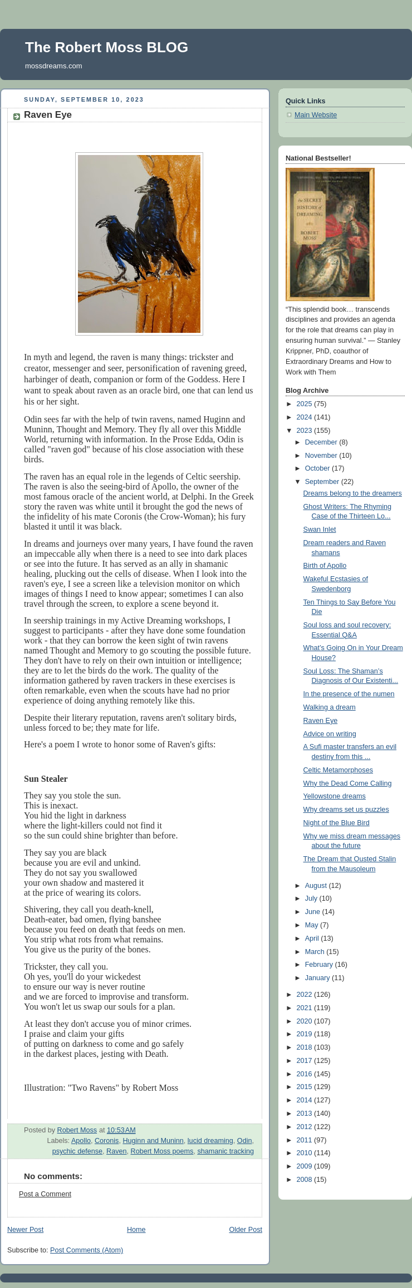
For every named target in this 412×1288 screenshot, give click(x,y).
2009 (306, 1166)
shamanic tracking (225, 1151)
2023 (306, 431)
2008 (306, 1180)
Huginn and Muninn (152, 1141)
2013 (306, 1113)
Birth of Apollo (325, 566)
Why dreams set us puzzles (346, 809)
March (316, 952)
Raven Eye (320, 721)
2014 (306, 1100)
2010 (306, 1153)
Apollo (81, 1141)
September (323, 482)
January (318, 978)
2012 (306, 1127)
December (322, 442)
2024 (306, 417)
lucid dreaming (210, 1141)
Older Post (245, 1230)
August (317, 886)
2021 (306, 1008)
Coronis (107, 1141)
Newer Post (25, 1230)
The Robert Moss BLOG (106, 47)
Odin (244, 1141)
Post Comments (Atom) (86, 1250)
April (313, 938)
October (318, 468)
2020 (306, 1021)
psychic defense (77, 1151)
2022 (306, 995)
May (312, 925)
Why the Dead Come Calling (347, 783)
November (322, 456)
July (312, 898)
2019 (306, 1034)
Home (136, 1230)
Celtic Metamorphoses (338, 770)
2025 (306, 404)
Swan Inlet (319, 529)
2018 (306, 1047)
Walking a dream (329, 707)
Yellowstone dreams (334, 796)
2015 (306, 1087)
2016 (306, 1074)
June (313, 912)
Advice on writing (329, 734)
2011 (306, 1140)
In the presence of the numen (349, 694)
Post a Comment (45, 1194)
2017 (306, 1061)
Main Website (316, 115)
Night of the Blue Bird (336, 823)
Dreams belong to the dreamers (352, 493)
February (320, 965)
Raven (116, 1151)
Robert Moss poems (162, 1151)
